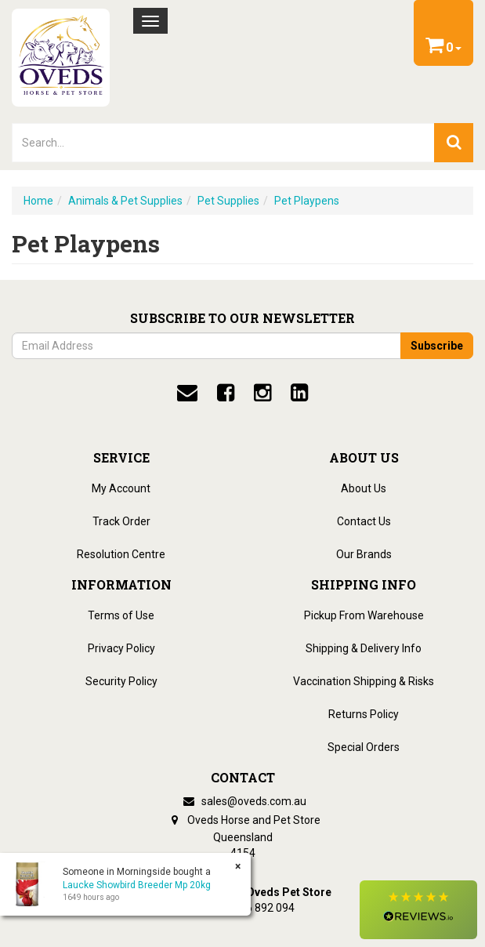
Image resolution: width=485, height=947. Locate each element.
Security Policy (121, 681)
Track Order (121, 521)
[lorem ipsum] (223, 142)
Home (38, 200)
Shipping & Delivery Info (364, 648)
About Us (363, 488)
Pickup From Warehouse (364, 615)
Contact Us (364, 521)
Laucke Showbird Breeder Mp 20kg (137, 885)
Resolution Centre (121, 554)
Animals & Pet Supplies (125, 200)
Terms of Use (121, 615)
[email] (187, 393)
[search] (453, 142)
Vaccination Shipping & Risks (363, 681)
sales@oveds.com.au (242, 801)
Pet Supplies (228, 200)
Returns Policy (363, 714)
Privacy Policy (121, 648)
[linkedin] (299, 393)
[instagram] (262, 393)
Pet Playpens (306, 200)
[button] (418, 909)
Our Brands (364, 554)
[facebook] (225, 393)
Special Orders (364, 747)
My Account (121, 488)
